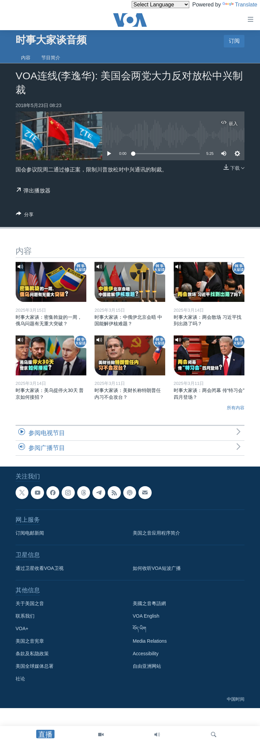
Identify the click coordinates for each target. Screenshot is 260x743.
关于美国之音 (30, 603)
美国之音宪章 (30, 641)
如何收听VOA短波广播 (157, 568)
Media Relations (150, 641)
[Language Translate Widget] (160, 4)
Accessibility (145, 653)
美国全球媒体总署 (34, 666)
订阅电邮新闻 (30, 533)
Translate (239, 4)
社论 (20, 678)
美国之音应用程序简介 (156, 533)
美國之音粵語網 (149, 603)
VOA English (146, 616)
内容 (25, 57)
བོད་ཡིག (139, 628)
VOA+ (22, 628)
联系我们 (25, 616)
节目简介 (50, 57)
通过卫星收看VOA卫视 (40, 568)
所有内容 (235, 407)
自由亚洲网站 (147, 666)
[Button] (25, 215)
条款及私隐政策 (32, 653)
